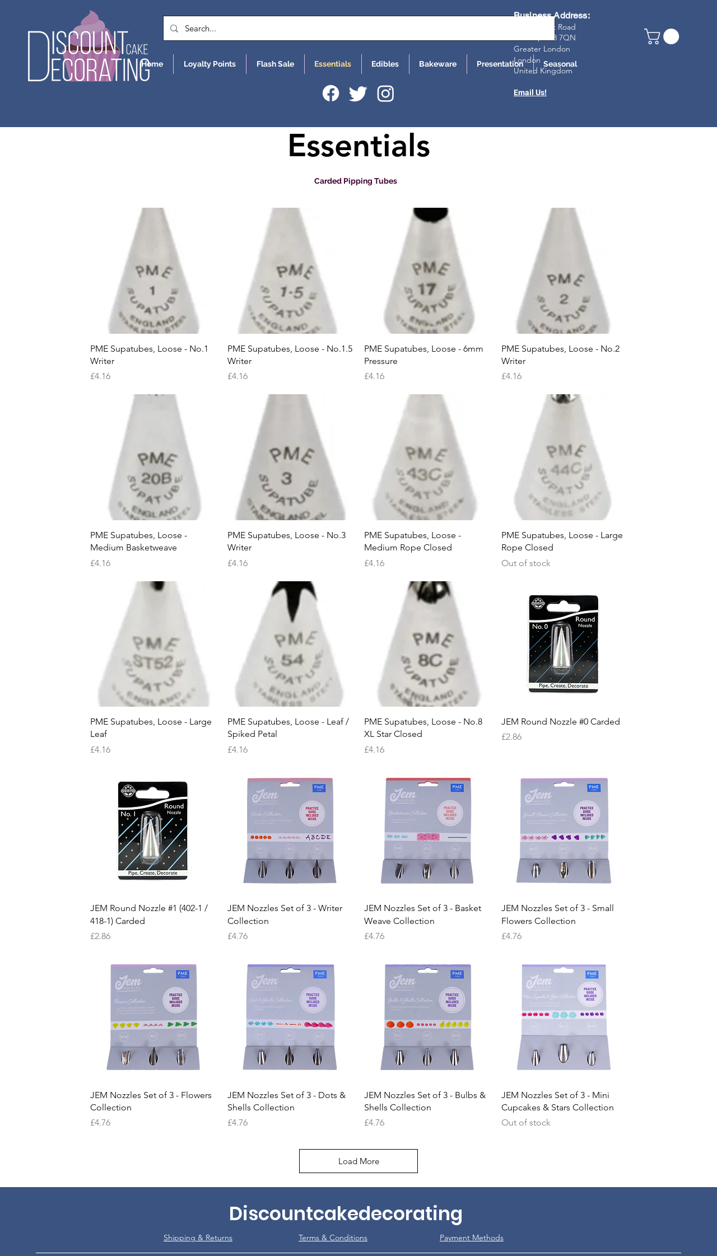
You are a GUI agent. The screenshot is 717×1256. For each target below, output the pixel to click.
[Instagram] (386, 93)
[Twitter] (358, 93)
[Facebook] (331, 93)
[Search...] (358, 28)
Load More (358, 1161)
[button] (663, 36)
